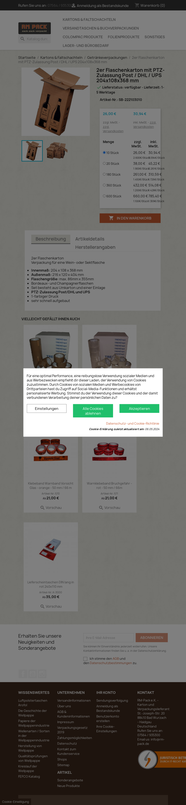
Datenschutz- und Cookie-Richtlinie (132, 423)
